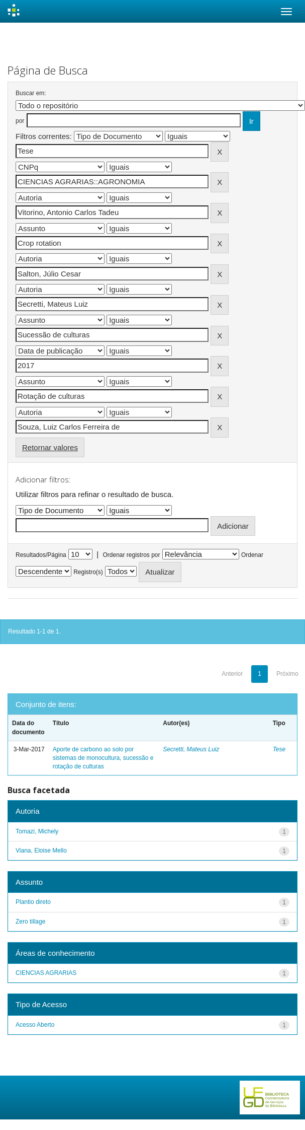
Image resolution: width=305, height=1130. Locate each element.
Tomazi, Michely (37, 831)
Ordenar (252, 554)
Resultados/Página (41, 554)
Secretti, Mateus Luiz (191, 749)
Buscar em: (31, 93)
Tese (279, 749)
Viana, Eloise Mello (41, 850)
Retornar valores (50, 447)
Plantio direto (33, 901)
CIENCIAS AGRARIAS (46, 972)
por (20, 120)
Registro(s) (88, 572)
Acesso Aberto (35, 1024)
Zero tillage (30, 921)
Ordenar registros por (131, 554)
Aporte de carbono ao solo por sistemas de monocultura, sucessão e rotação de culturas (103, 758)
